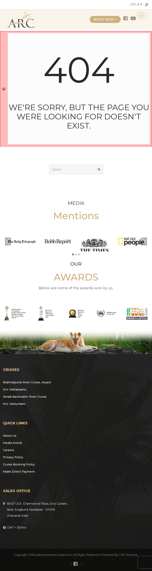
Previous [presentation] (8, 241)
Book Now (105, 19)
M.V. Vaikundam (14, 404)
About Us (9, 436)
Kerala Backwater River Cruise (25, 396)
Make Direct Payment (19, 471)
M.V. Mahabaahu (14, 389)
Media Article (12, 443)
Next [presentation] (144, 241)
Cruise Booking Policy (19, 464)
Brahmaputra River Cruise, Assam (27, 382)
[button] (73, 254)
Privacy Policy (13, 457)
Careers (8, 450)
